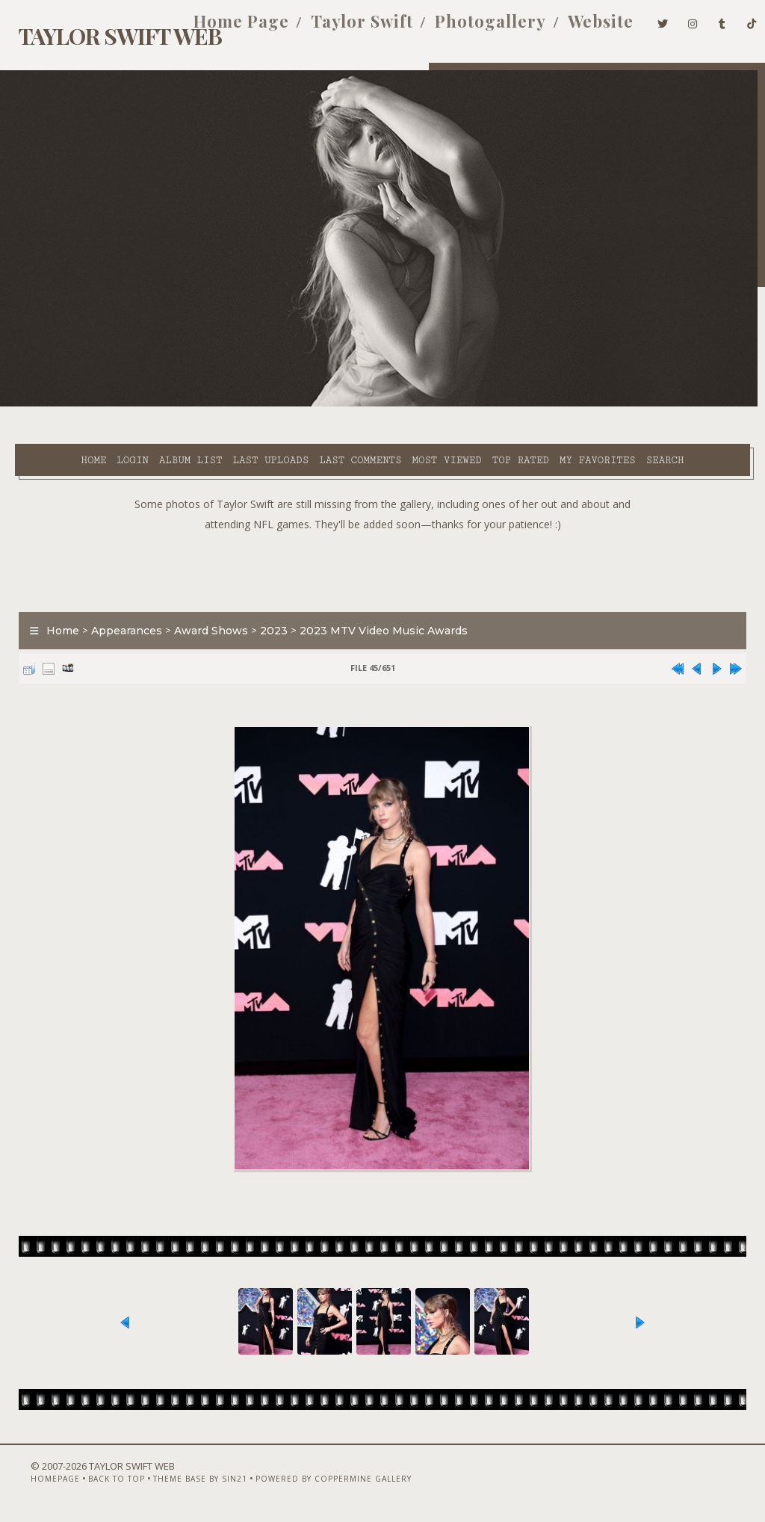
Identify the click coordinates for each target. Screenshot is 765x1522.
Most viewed (403, 404)
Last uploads (227, 404)
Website (578, 28)
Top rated (476, 404)
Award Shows (204, 610)
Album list (147, 404)
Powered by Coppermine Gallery (310, 1482)
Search (313, 421)
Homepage (32, 1482)
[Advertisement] (382, 547)
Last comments (317, 404)
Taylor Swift (339, 28)
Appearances (119, 610)
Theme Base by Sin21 (177, 1482)
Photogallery (468, 28)
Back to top (93, 1482)
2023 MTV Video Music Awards (376, 610)
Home (50, 404)
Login (89, 404)
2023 (266, 610)
